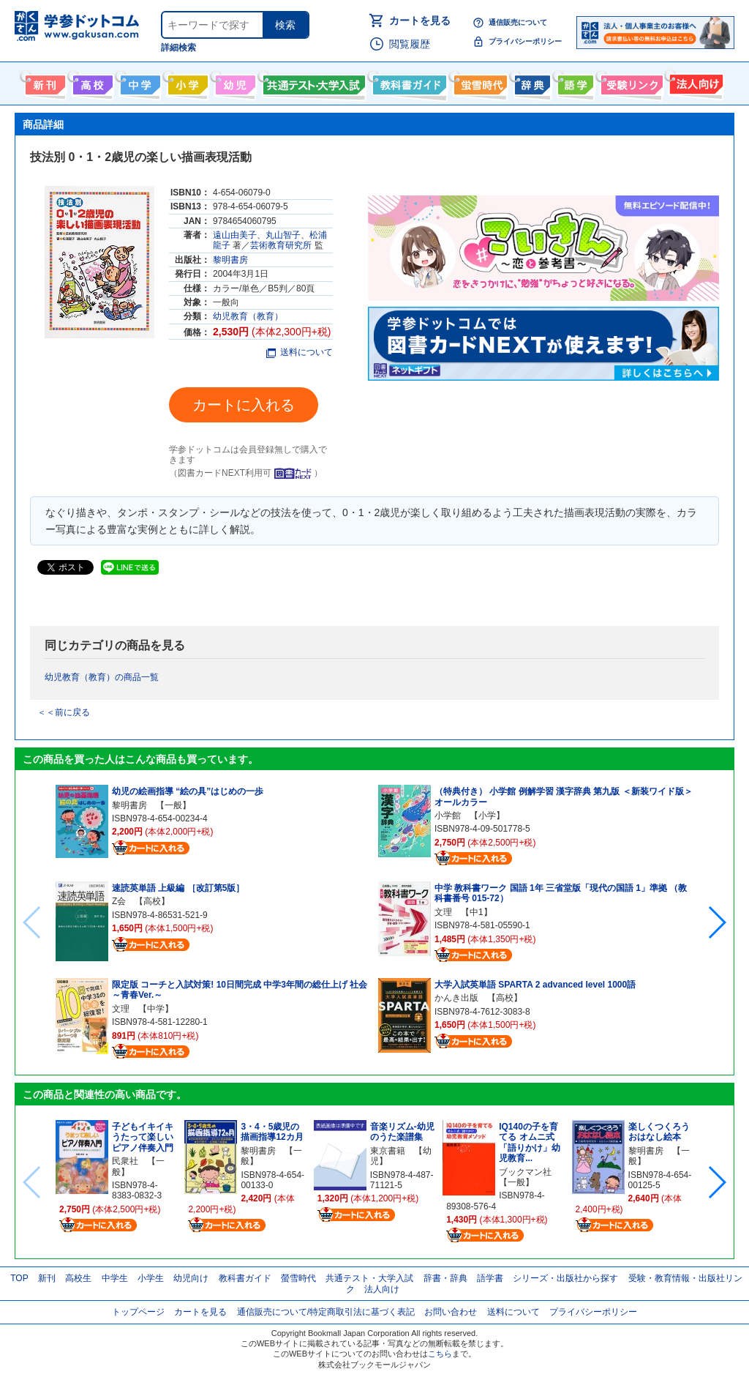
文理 (120, 1009)
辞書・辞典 (445, 1278)
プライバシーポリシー (525, 41)
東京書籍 (387, 1151)
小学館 (447, 815)
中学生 (115, 1278)
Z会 (119, 901)
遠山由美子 (235, 235)
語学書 (573, 82)
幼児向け (233, 82)
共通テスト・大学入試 (312, 82)
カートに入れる (243, 405)
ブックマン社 (525, 1172)
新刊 (47, 1278)
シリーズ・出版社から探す (565, 1278)
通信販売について (518, 22)
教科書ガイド (407, 82)
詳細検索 (178, 47)
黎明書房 (230, 260)
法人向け (694, 82)
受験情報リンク (629, 82)
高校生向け (91, 82)
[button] (716, 922)
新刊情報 (43, 82)
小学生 (151, 1278)
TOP (19, 1278)
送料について (299, 352)
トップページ (138, 1312)
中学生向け (138, 82)
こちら (440, 1353)
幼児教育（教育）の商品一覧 (102, 677)
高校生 (78, 1278)
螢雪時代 (478, 82)
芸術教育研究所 (281, 245)
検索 (285, 25)
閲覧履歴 (409, 44)
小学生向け (186, 82)
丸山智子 (283, 235)
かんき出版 (456, 998)
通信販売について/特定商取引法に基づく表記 (326, 1312)
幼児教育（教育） (248, 316)
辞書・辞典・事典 (530, 82)
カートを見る (420, 20)
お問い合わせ (450, 1312)
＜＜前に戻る (63, 712)
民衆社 (125, 1161)
